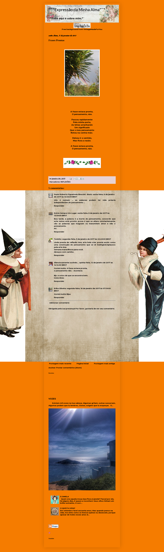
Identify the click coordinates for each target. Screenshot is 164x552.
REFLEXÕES (65, 182)
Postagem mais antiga (104, 363)
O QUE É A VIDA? (67, 508)
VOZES (52, 399)
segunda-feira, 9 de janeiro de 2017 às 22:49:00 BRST (86, 239)
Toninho (58, 239)
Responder (59, 206)
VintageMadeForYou (92, 29)
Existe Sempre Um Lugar (65, 213)
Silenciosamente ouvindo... (66, 262)
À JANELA (64, 496)
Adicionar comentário (59, 303)
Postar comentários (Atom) (69, 368)
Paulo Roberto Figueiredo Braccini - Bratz (73, 194)
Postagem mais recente (60, 363)
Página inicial (83, 363)
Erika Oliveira (60, 288)
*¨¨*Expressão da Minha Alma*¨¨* (77, 9)
